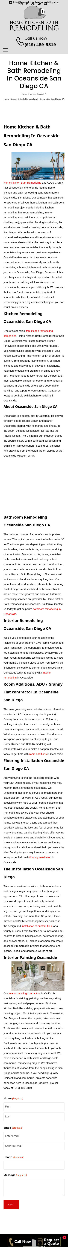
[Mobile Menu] (5, 50)
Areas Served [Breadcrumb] (37, 94)
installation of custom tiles (37, 925)
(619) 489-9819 (40, 44)
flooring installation (40, 857)
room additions (38, 753)
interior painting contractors (25, 993)
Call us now (35, 38)
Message (15, 1175)
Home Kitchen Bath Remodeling (22, 182)
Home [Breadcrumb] (24, 94)
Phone (14, 1157)
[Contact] (18, 41)
